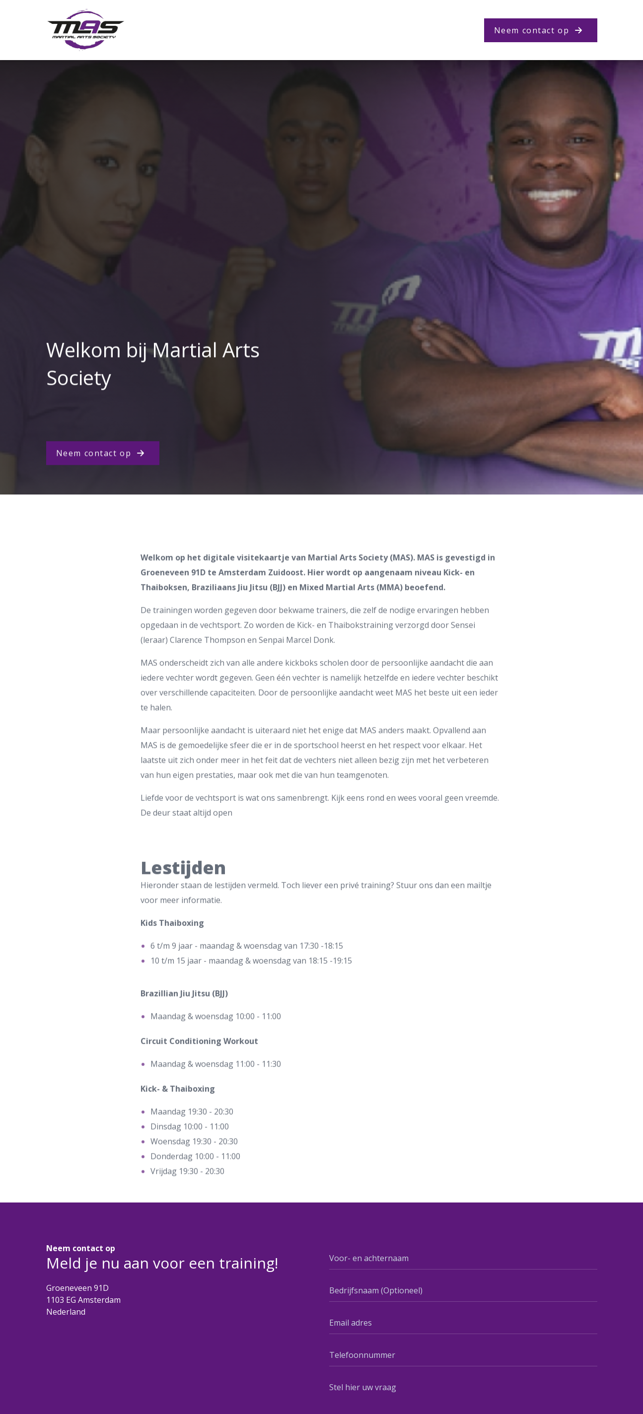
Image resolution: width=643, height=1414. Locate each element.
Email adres (350, 1322)
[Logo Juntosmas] (86, 30)
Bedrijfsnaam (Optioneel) (376, 1290)
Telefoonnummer (362, 1354)
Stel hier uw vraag (362, 1387)
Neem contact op (532, 30)
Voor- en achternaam (369, 1258)
